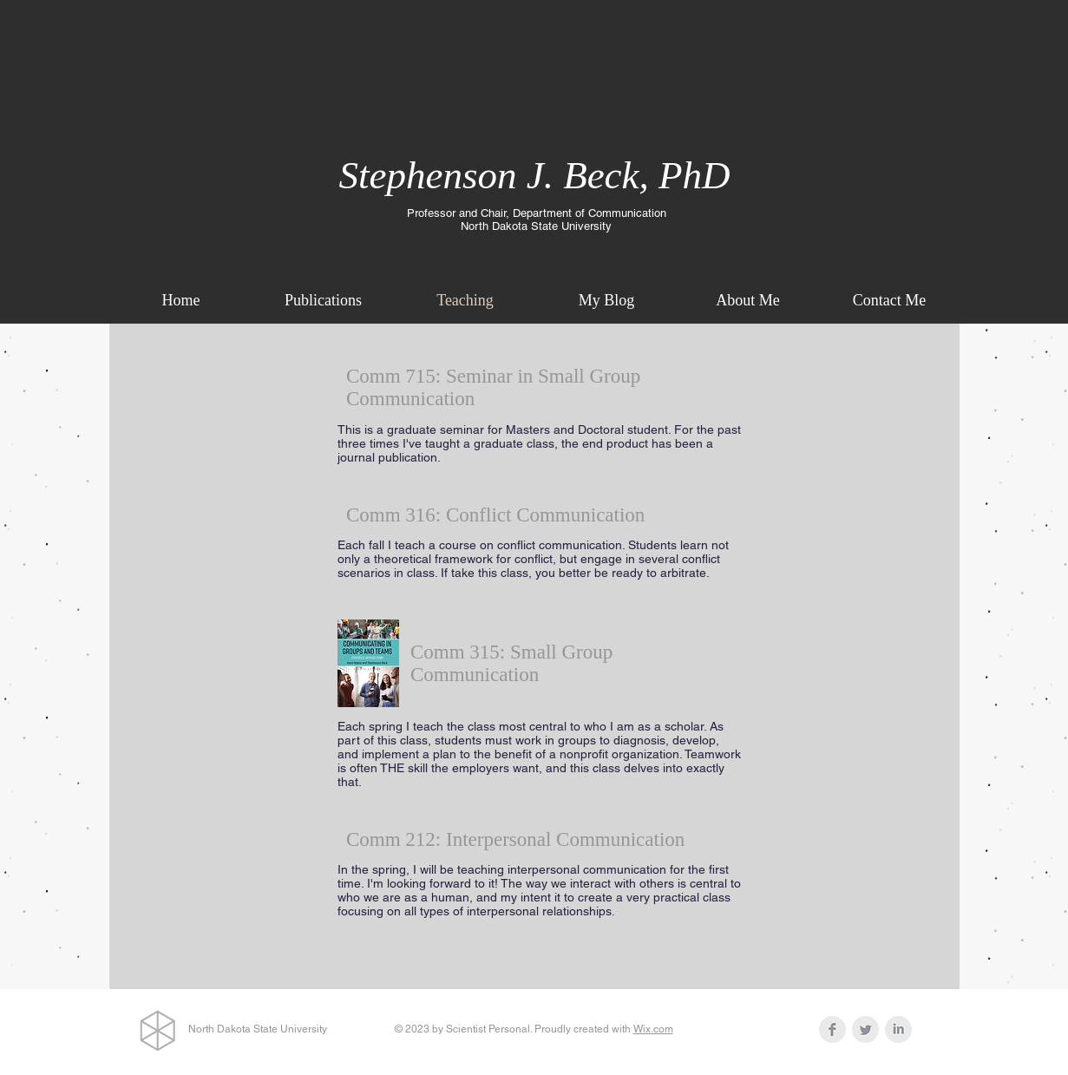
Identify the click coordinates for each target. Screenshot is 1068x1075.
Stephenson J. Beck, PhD (534, 175)
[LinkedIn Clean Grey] (898, 1029)
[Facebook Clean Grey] (832, 1029)
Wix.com (653, 1029)
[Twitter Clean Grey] (865, 1029)
